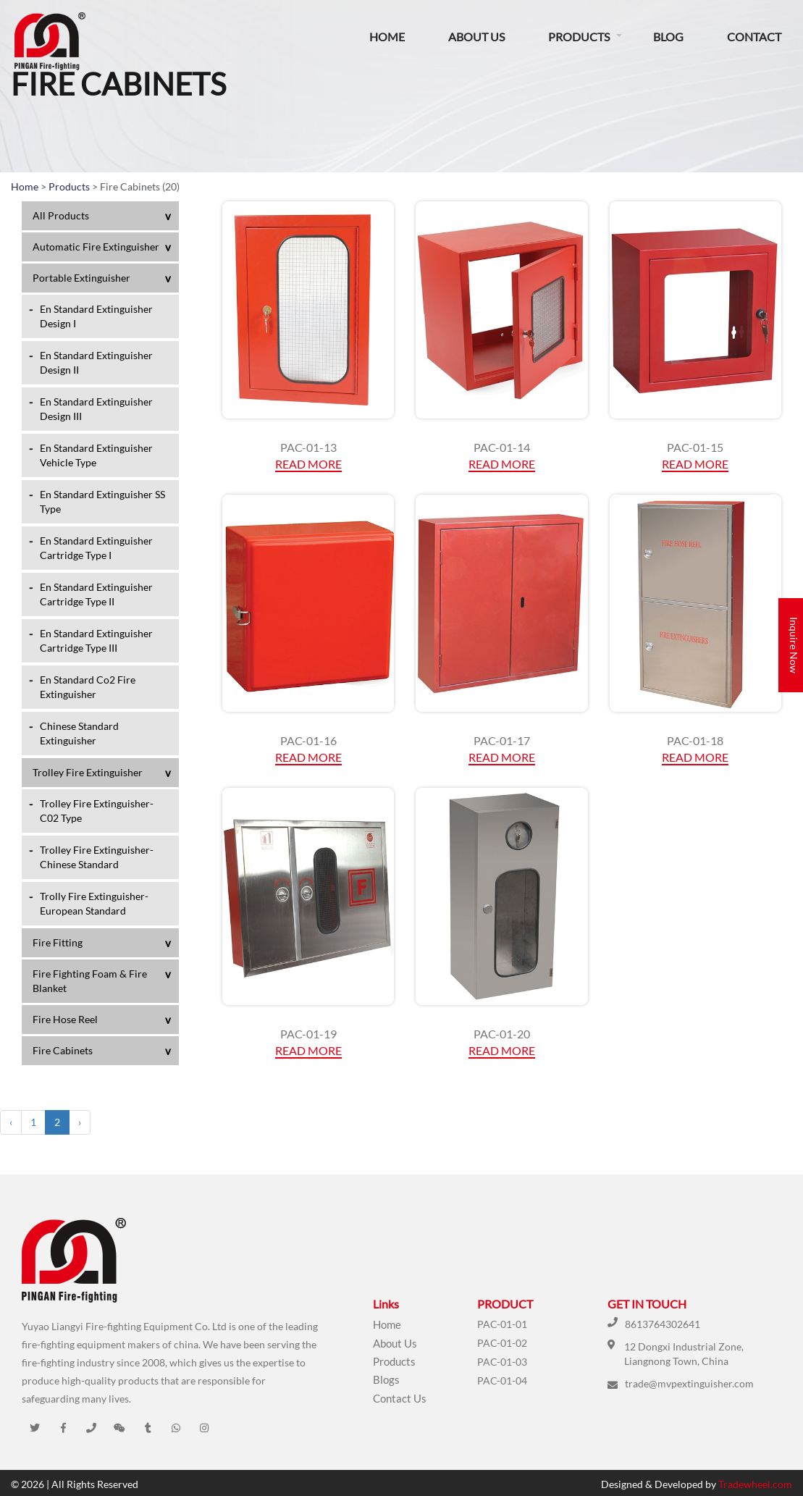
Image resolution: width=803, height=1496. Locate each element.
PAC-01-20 (502, 1034)
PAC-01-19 (308, 1034)
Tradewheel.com (755, 1484)
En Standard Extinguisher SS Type (102, 501)
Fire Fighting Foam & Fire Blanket (90, 980)
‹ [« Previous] (10, 1122)
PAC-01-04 (502, 1380)
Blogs (386, 1379)
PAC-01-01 (502, 1324)
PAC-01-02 (502, 1343)
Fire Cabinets (63, 1050)
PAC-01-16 (308, 740)
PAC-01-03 (502, 1362)
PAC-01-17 (502, 740)
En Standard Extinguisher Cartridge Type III (96, 640)
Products (579, 36)
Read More (308, 464)
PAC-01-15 (695, 447)
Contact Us (399, 1398)
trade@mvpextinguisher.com (689, 1383)
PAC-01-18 (695, 740)
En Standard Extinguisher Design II (96, 362)
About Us (476, 36)
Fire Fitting (58, 942)
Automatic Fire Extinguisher (96, 246)
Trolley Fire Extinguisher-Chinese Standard (97, 857)
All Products (61, 215)
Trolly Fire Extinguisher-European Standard (94, 903)
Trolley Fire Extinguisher (88, 772)
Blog (668, 36)
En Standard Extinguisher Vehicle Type (96, 455)
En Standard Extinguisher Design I (96, 316)
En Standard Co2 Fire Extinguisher (87, 686)
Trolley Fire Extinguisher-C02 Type (97, 810)
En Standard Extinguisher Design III (96, 408)
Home (387, 36)
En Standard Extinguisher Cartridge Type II (96, 594)
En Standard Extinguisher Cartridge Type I (96, 547)
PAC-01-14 (502, 447)
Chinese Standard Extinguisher (79, 733)
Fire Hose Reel (65, 1019)
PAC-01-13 (308, 447)
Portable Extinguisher (81, 278)
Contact (754, 36)
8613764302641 (662, 1324)
